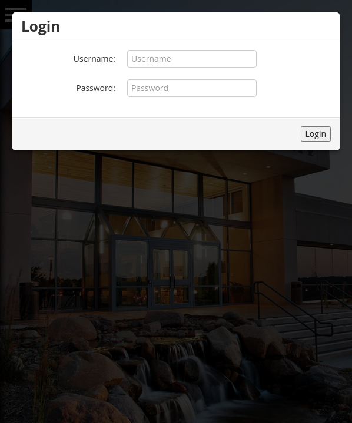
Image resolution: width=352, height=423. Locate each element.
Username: (94, 58)
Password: (95, 87)
